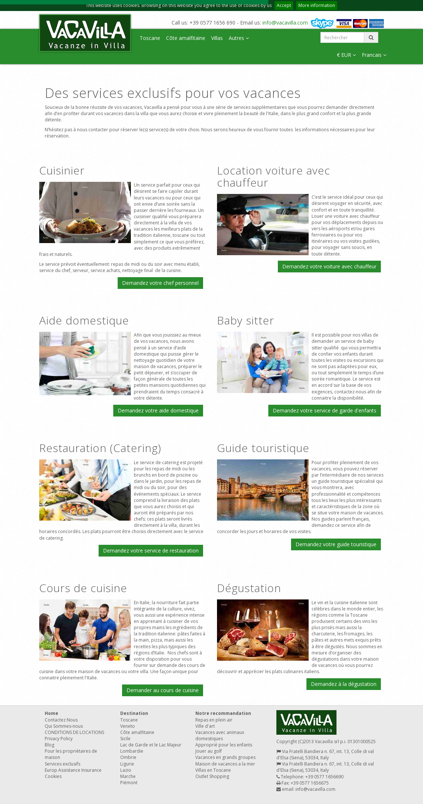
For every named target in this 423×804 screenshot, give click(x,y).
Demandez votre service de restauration (151, 550)
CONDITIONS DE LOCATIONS (74, 732)
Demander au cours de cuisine (162, 690)
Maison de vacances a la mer (225, 764)
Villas (217, 37)
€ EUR (346, 54)
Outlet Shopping (212, 776)
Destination (134, 713)
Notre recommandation (223, 713)
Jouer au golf (208, 751)
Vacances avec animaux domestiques (219, 735)
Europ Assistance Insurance (73, 770)
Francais (374, 54)
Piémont (128, 782)
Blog (49, 745)
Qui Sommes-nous (64, 726)
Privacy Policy (59, 738)
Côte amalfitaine (185, 37)
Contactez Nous (61, 720)
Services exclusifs (62, 764)
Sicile (125, 738)
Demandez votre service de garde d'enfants (324, 410)
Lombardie (131, 751)
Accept (284, 5)
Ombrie (128, 757)
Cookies (53, 776)
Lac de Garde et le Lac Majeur (150, 745)
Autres (239, 37)
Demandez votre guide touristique (335, 544)
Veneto (127, 726)
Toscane (150, 37)
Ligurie (127, 764)
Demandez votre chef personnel (160, 282)
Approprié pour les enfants (223, 745)
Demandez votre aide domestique (158, 410)
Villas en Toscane (213, 770)
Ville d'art (205, 726)
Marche (128, 776)
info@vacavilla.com (285, 22)
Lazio (125, 770)
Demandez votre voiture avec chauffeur (329, 266)
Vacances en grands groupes (225, 757)
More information (316, 5)
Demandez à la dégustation (343, 683)
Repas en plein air (213, 720)
